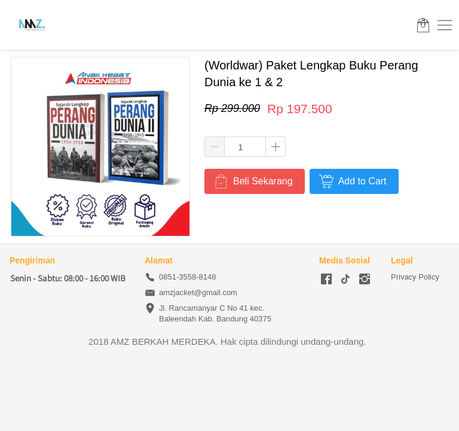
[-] (326, 279)
